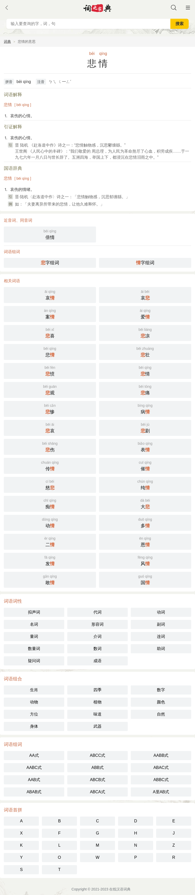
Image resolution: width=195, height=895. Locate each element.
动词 (161, 612)
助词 (161, 648)
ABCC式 (97, 755)
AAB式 (34, 780)
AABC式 (34, 767)
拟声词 (34, 612)
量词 (34, 636)
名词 (34, 624)
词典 (7, 41)
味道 (97, 714)
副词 (161, 624)
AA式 (34, 755)
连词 (161, 636)
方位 (34, 714)
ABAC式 (161, 767)
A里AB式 (161, 792)
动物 (34, 702)
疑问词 (34, 661)
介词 (97, 636)
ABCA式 (97, 792)
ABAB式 (34, 792)
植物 (97, 702)
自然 (161, 714)
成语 (97, 661)
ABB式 (97, 767)
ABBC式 (161, 780)
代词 (97, 612)
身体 (34, 726)
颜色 (161, 702)
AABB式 (161, 755)
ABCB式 (97, 780)
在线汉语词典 (120, 889)
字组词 (50, 262)
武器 (97, 726)
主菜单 (188, 7)
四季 (97, 690)
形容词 (97, 624)
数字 (161, 690)
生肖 (34, 690)
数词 (97, 648)
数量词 (34, 648)
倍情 (50, 234)
